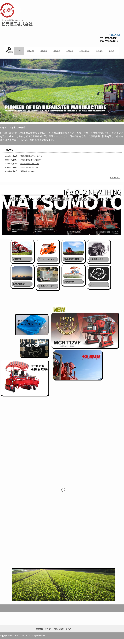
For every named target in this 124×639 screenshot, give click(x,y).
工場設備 (69, 51)
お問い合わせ (84, 51)
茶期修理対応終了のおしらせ (31, 156)
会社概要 (43, 51)
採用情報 (39, 629)
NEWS (9, 150)
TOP (19, 51)
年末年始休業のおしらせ (29, 164)
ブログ (111, 51)
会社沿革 (56, 51)
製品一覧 (30, 51)
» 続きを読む (115, 178)
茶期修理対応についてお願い (31, 160)
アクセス (99, 51)
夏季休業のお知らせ (27, 171)
